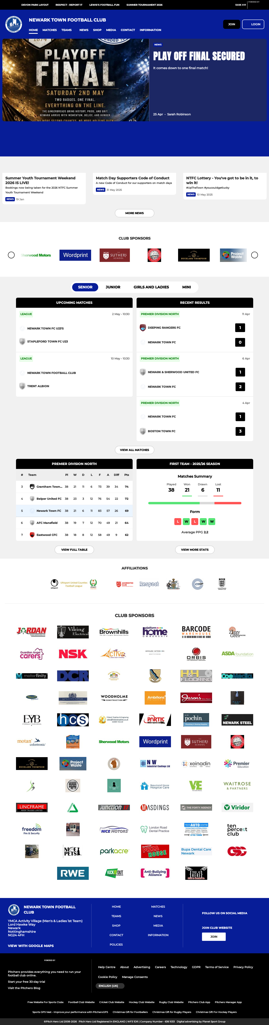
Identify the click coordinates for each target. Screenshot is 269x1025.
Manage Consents (135, 977)
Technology (179, 967)
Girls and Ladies (151, 287)
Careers (160, 967)
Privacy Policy (243, 967)
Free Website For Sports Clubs (45, 1002)
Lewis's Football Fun (104, 4)
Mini (186, 287)
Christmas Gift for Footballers (130, 1012)
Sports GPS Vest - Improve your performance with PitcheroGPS (70, 1012)
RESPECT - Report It (69, 4)
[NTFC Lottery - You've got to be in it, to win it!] (225, 149)
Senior (85, 287)
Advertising (142, 967)
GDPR (196, 967)
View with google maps (31, 946)
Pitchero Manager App (228, 1002)
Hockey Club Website (141, 1002)
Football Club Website (81, 1002)
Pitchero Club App (199, 1002)
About (124, 967)
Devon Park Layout (34, 4)
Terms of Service (217, 967)
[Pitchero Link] (256, 6)
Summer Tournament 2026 (144, 4)
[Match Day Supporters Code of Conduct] (134, 149)
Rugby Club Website (171, 1002)
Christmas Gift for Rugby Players (171, 1012)
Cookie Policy (107, 977)
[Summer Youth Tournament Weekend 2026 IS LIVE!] (44, 149)
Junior (113, 287)
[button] (33, 30)
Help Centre (106, 967)
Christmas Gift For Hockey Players (216, 1012)
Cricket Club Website (111, 1002)
